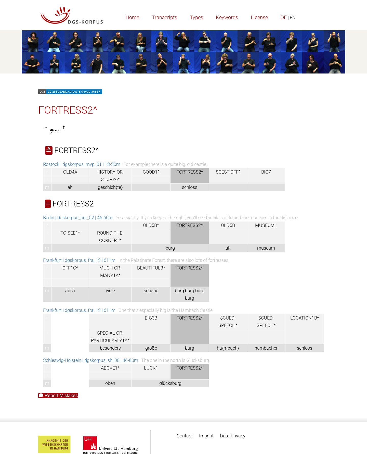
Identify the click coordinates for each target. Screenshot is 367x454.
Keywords (227, 17)
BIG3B (151, 318)
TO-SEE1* (70, 233)
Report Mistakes (58, 395)
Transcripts (164, 17)
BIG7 (266, 172)
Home (132, 17)
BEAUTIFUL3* (151, 268)
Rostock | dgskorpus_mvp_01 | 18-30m (81, 164)
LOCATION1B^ (304, 318)
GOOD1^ (151, 172)
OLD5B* (151, 225)
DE (284, 17)
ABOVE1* (110, 368)
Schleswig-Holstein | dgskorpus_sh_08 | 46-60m (90, 360)
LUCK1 (151, 368)
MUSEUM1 (266, 225)
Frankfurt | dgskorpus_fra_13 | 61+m (79, 260)
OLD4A (70, 172)
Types (196, 17)
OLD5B (228, 225)
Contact (185, 435)
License (259, 17)
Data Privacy (232, 435)
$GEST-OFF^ (228, 172)
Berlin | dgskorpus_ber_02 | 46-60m (78, 217)
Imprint (206, 435)
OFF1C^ (70, 268)
